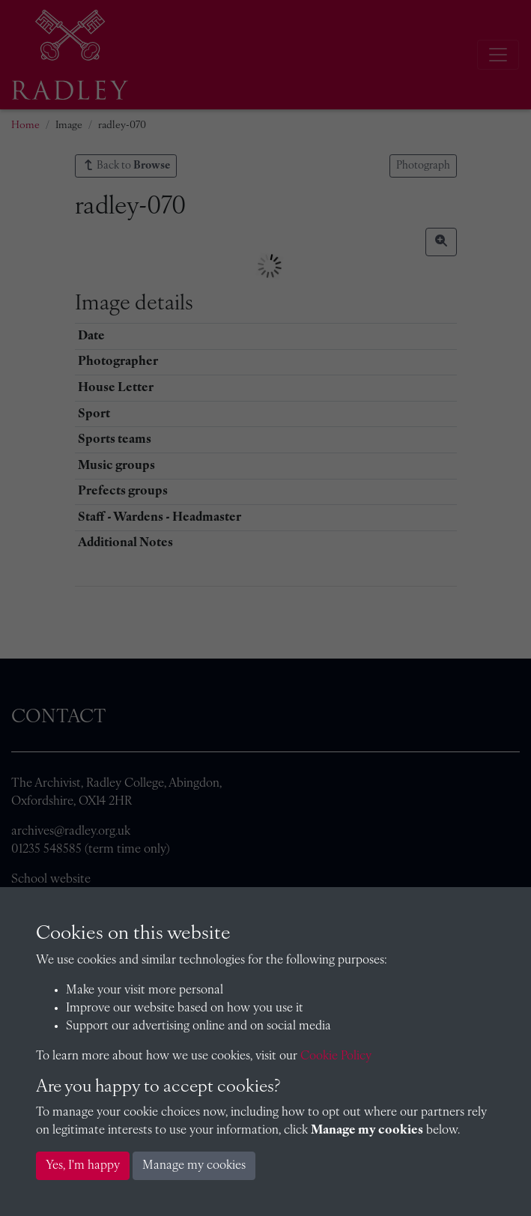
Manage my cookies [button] (194, 1166)
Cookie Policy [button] (335, 1056)
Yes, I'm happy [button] (83, 1166)
